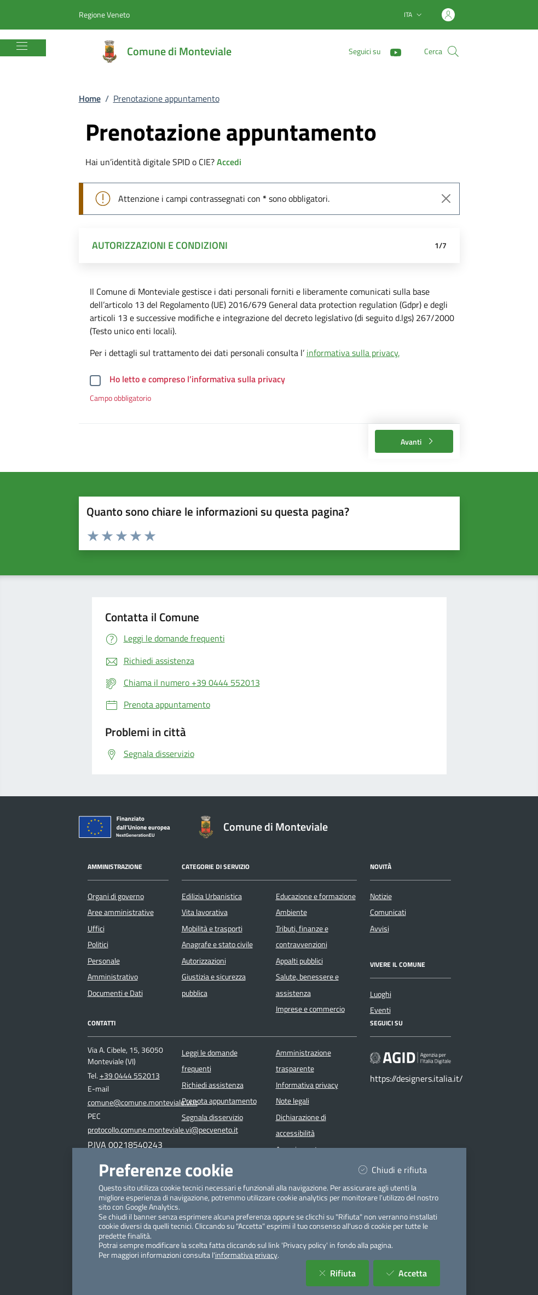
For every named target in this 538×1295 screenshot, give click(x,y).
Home (90, 98)
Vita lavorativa (205, 912)
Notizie (381, 896)
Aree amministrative (121, 912)
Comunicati (388, 912)
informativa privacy (246, 1255)
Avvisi (379, 929)
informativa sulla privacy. (353, 352)
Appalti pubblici (299, 961)
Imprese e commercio (310, 1009)
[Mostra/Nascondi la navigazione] (21, 45)
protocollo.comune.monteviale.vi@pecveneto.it (163, 1130)
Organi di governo (116, 896)
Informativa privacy (307, 1085)
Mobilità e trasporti (212, 929)
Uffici (96, 929)
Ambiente (291, 912)
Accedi (229, 161)
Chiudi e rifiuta (399, 1169)
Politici (98, 944)
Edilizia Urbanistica (212, 896)
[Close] (446, 198)
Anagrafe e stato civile (217, 944)
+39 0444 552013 (130, 1076)
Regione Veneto (104, 14)
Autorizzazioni (204, 961)
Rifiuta (344, 1273)
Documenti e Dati (115, 993)
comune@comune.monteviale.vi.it (143, 1102)
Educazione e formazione (316, 896)
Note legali (292, 1101)
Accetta (413, 1273)
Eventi (380, 1010)
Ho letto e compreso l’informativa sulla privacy (197, 379)
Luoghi (380, 994)
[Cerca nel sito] (453, 51)
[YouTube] (391, 51)
